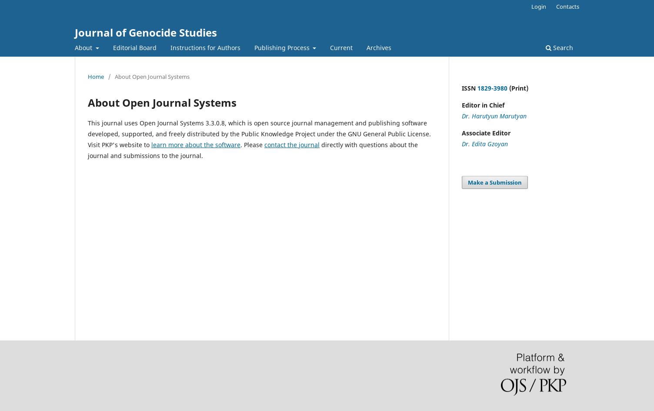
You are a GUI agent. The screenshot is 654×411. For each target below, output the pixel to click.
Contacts (567, 6)
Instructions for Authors (205, 48)
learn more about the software (195, 145)
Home (96, 77)
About (84, 48)
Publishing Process (282, 48)
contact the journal (292, 145)
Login (538, 6)
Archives (379, 48)
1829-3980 (492, 88)
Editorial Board (135, 48)
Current (341, 48)
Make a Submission (495, 182)
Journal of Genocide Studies (146, 32)
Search (559, 48)
